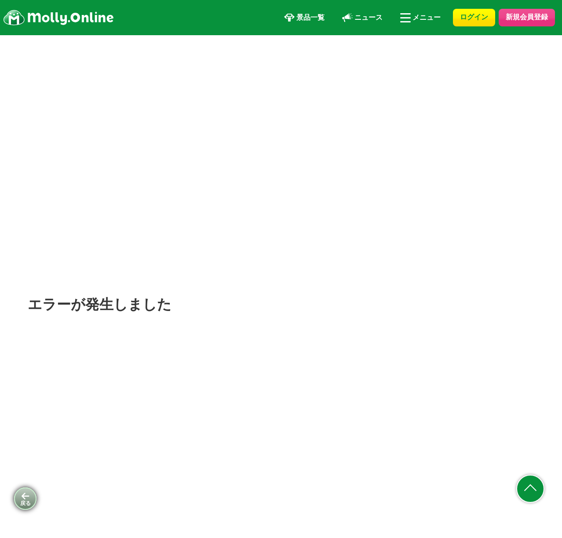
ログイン (474, 17)
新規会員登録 (527, 17)
